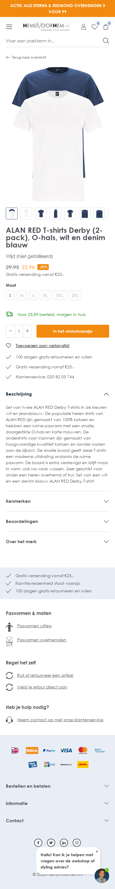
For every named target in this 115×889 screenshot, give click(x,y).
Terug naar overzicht (26, 57)
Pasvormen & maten (28, 613)
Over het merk (21, 541)
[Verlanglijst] (92, 26)
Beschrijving (19, 393)
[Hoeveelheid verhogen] (27, 331)
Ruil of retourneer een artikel (45, 675)
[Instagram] (77, 843)
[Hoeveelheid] (19, 331)
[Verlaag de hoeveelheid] (10, 331)
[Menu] (9, 26)
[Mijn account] (81, 26)
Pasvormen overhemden (41, 639)
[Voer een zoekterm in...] (54, 40)
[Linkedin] (64, 843)
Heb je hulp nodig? (27, 707)
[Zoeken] (106, 40)
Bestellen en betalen (28, 786)
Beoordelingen (22, 521)
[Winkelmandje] (103, 26)
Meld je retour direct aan (42, 686)
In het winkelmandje (73, 331)
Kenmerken (18, 501)
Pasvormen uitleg (34, 625)
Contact (15, 820)
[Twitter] (51, 843)
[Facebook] (38, 843)
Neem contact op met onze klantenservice (60, 719)
